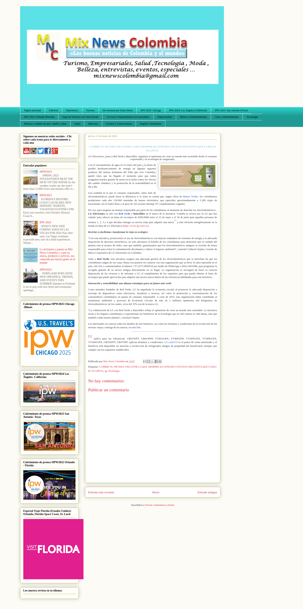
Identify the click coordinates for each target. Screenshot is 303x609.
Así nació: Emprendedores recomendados (127, 116)
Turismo (90, 110)
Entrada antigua (207, 492)
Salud (77, 123)
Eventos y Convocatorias (119, 123)
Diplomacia (72, 110)
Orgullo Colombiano (150, 123)
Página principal (32, 110)
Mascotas (93, 123)
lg (106, 370)
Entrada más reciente (101, 492)
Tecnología (252, 116)
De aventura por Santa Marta (118, 110)
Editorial (53, 110)
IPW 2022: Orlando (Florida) (39, 116)
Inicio (155, 492)
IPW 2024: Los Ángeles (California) (188, 110)
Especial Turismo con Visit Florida (80, 116)
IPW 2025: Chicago (151, 110)
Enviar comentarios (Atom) (160, 504)
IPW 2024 (45, 222)
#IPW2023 (46, 171)
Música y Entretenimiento (193, 116)
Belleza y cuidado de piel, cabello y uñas (45, 123)
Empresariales (164, 116)
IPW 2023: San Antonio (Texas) (231, 110)
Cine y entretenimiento (227, 116)
